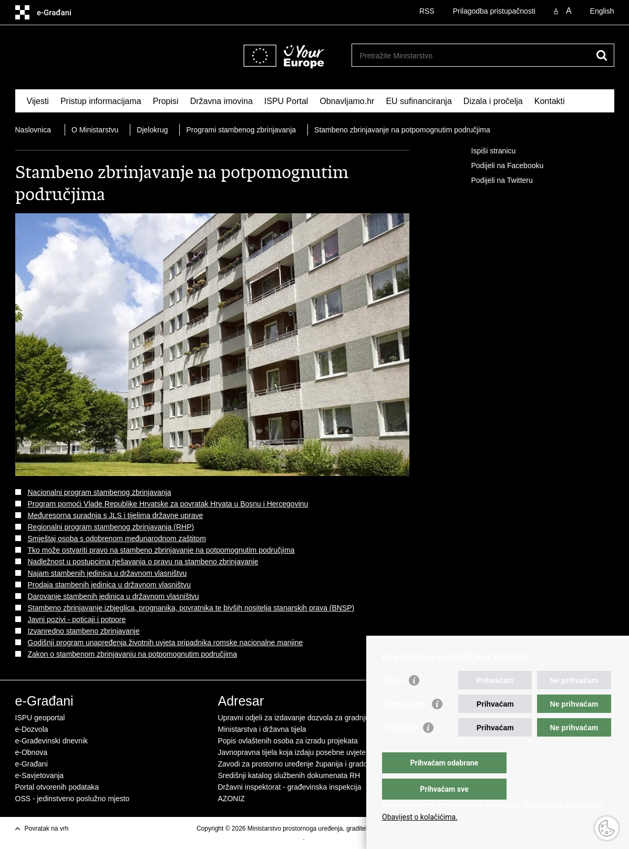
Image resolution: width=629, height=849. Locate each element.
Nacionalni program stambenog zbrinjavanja (99, 492)
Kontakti (549, 101)
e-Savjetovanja (39, 775)
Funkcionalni (406, 725)
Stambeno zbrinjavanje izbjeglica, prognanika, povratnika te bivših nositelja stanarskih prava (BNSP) (191, 608)
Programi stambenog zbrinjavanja (241, 130)
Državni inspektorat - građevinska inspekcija (290, 787)
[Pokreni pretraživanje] (602, 55)
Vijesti (38, 101)
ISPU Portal (286, 101)
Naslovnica (33, 130)
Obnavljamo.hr (346, 101)
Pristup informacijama (100, 101)
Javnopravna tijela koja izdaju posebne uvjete (292, 752)
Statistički (401, 748)
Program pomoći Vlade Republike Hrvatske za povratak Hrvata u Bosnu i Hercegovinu (168, 504)
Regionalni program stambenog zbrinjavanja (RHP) (111, 527)
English (602, 11)
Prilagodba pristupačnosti (494, 11)
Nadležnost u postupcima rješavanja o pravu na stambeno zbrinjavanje (143, 561)
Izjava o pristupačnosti (337, 838)
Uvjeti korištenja (281, 838)
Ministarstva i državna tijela (262, 729)
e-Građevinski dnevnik (51, 741)
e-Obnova (31, 752)
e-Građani (31, 764)
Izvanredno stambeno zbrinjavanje (84, 631)
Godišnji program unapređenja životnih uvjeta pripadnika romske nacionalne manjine (165, 642)
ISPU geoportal (40, 717)
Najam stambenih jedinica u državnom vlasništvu (107, 573)
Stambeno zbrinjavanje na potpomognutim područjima (402, 130)
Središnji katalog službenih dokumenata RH (289, 775)
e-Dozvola (31, 729)
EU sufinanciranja (418, 101)
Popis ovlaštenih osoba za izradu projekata (288, 741)
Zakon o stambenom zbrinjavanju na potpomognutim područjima (132, 654)
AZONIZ (231, 798)
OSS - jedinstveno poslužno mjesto (72, 798)
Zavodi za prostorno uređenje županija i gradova (297, 764)
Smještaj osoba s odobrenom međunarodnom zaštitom (117, 538)
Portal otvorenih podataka (57, 787)
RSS (427, 11)
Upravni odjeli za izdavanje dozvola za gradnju (293, 717)
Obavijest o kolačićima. (420, 817)
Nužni (394, 701)
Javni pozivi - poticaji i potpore (77, 619)
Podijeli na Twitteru (495, 180)
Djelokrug (152, 130)
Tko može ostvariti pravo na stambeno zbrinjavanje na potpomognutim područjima (161, 550)
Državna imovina (221, 101)
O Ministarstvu (94, 130)
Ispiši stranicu (486, 151)
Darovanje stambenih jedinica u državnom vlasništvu (113, 596)
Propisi (166, 101)
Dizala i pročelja (493, 101)
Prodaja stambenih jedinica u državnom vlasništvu (109, 585)
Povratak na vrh (47, 828)
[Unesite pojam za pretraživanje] (437, 55)
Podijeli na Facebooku (500, 166)
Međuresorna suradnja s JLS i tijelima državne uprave (115, 515)
